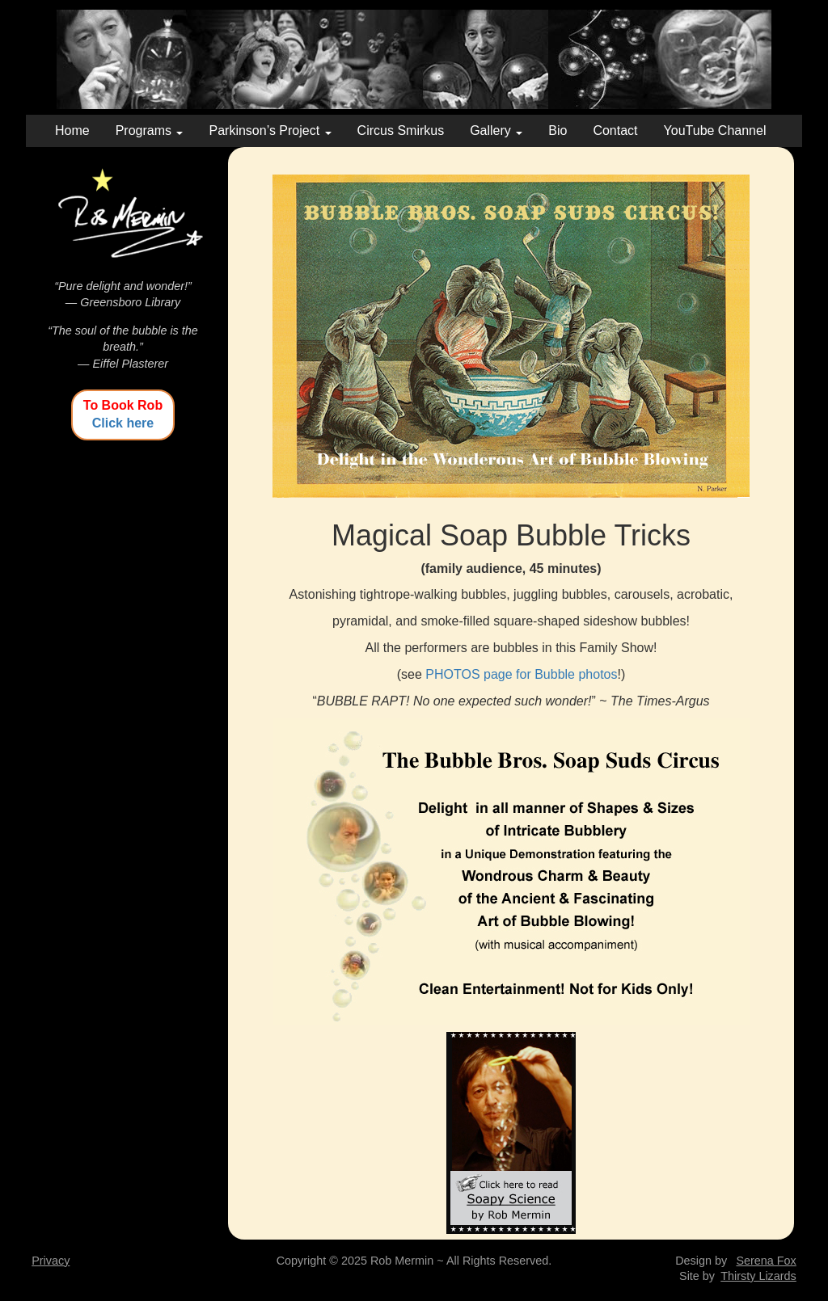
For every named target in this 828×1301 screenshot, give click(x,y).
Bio (557, 130)
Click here (123, 423)
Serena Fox (766, 1260)
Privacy (51, 1260)
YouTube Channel (715, 130)
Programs (150, 130)
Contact (615, 130)
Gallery (496, 130)
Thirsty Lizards (758, 1275)
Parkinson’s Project (270, 130)
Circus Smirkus (401, 130)
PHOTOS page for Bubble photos (521, 674)
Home (72, 130)
